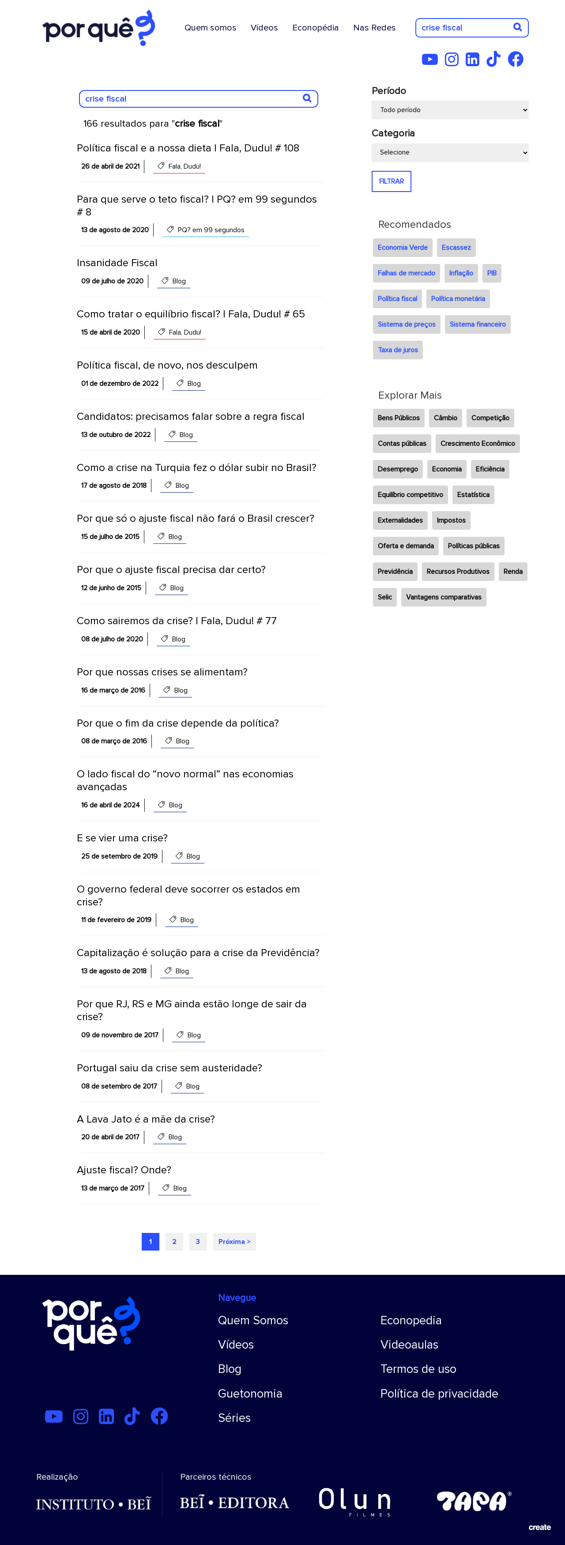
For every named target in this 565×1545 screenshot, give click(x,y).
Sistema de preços (407, 324)
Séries (234, 1418)
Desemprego (398, 469)
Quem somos (211, 28)
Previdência (395, 571)
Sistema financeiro (478, 324)
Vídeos (264, 28)
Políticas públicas (474, 546)
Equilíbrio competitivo (410, 494)
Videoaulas (409, 1345)
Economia (447, 469)
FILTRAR (391, 181)
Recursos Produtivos (458, 571)
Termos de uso (418, 1369)
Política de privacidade (439, 1394)
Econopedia (411, 1320)
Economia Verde (403, 247)
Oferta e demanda (406, 546)
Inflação (461, 273)
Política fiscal (397, 298)
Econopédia (315, 28)
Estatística (473, 494)
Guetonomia (250, 1394)
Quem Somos (253, 1320)
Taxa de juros (398, 350)
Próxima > (234, 1241)
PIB (492, 273)
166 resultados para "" (152, 124)
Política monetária (458, 298)
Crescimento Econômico (478, 443)
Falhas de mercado (406, 273)
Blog (229, 1369)
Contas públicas (402, 443)
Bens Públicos (399, 418)
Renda (513, 571)
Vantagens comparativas (444, 597)
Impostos (451, 520)
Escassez (456, 247)
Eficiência (490, 469)
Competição (490, 418)
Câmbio (445, 418)
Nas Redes (374, 28)
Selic (385, 597)
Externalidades (400, 520)
